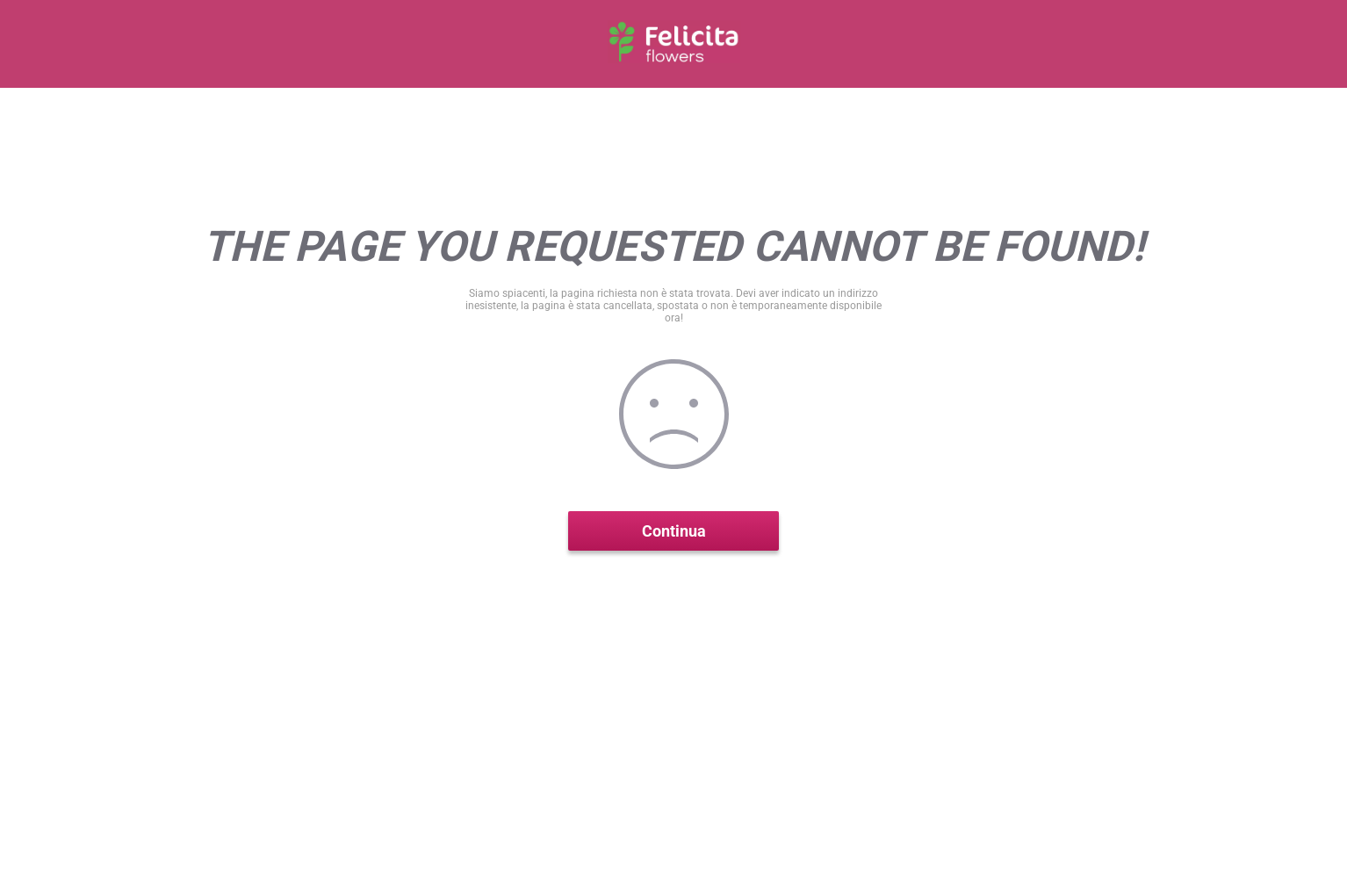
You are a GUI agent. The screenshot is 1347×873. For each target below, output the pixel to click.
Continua (674, 531)
